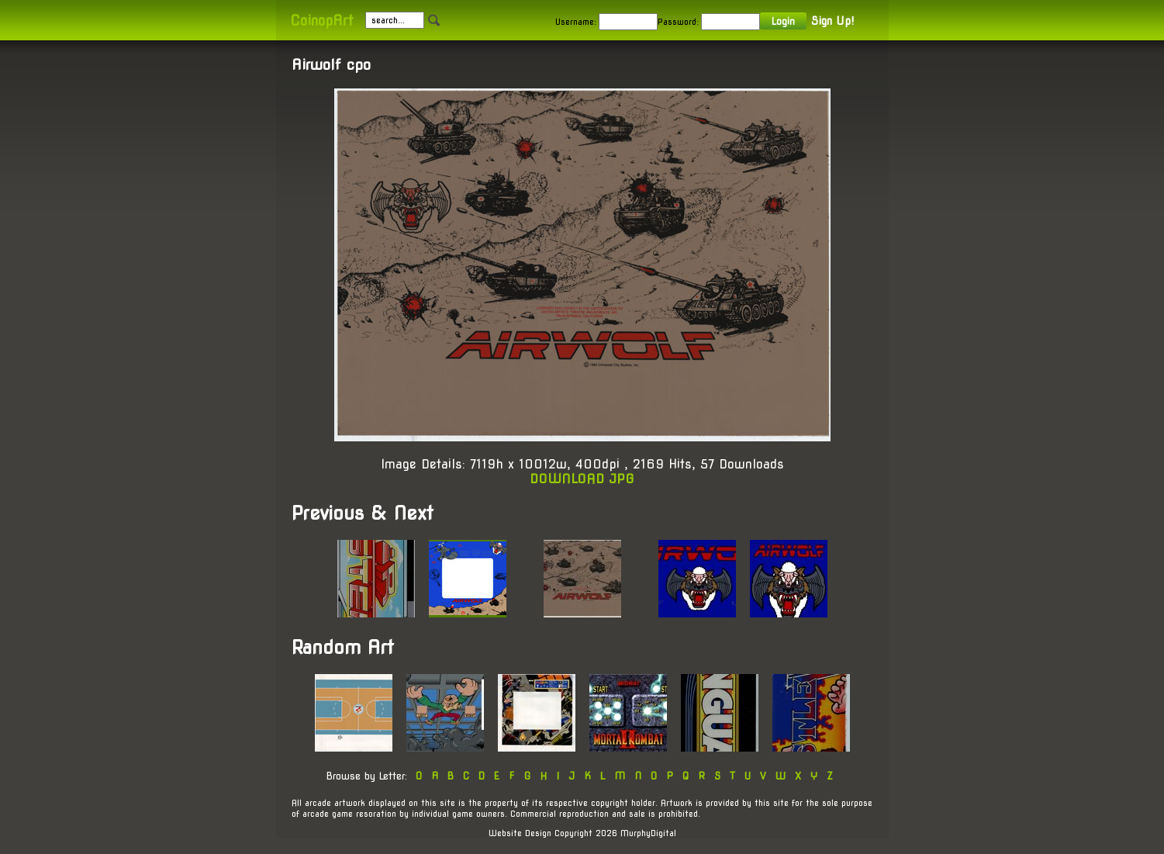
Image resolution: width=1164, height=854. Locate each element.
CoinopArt (321, 20)
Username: (575, 21)
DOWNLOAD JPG (582, 479)
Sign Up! (832, 21)
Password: (678, 21)
